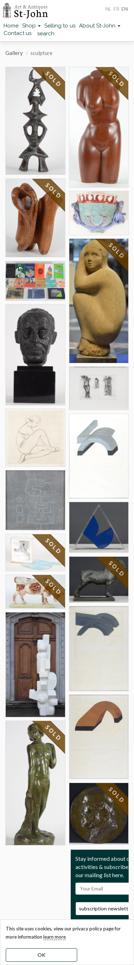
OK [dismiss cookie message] (41, 955)
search (45, 33)
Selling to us (59, 25)
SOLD (53, 79)
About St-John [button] (99, 25)
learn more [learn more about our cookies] (54, 937)
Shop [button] (31, 25)
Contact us (17, 33)
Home (11, 25)
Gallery (14, 53)
